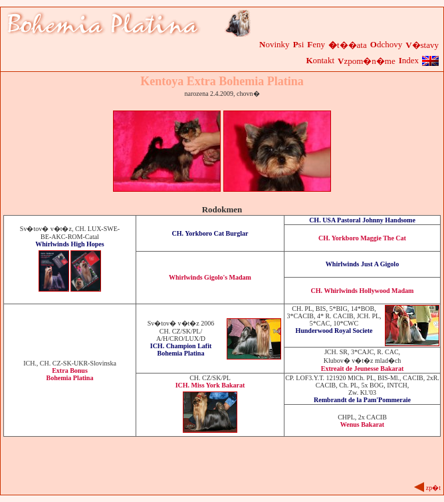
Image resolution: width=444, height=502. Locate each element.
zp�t (433, 487)
